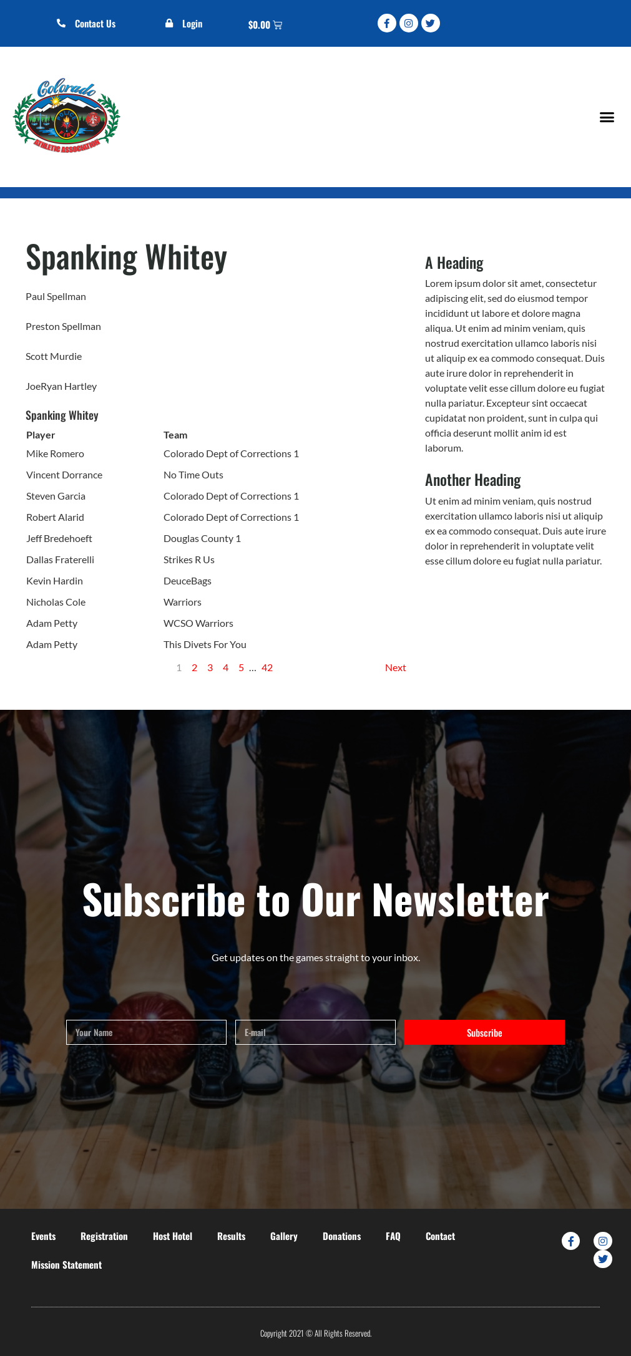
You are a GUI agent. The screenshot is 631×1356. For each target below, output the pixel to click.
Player (41, 434)
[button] (607, 116)
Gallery (284, 1235)
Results (231, 1235)
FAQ (393, 1235)
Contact (440, 1235)
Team (175, 434)
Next (395, 667)
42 (267, 667)
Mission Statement (66, 1264)
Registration (104, 1235)
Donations (342, 1235)
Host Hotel (172, 1235)
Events (43, 1235)
